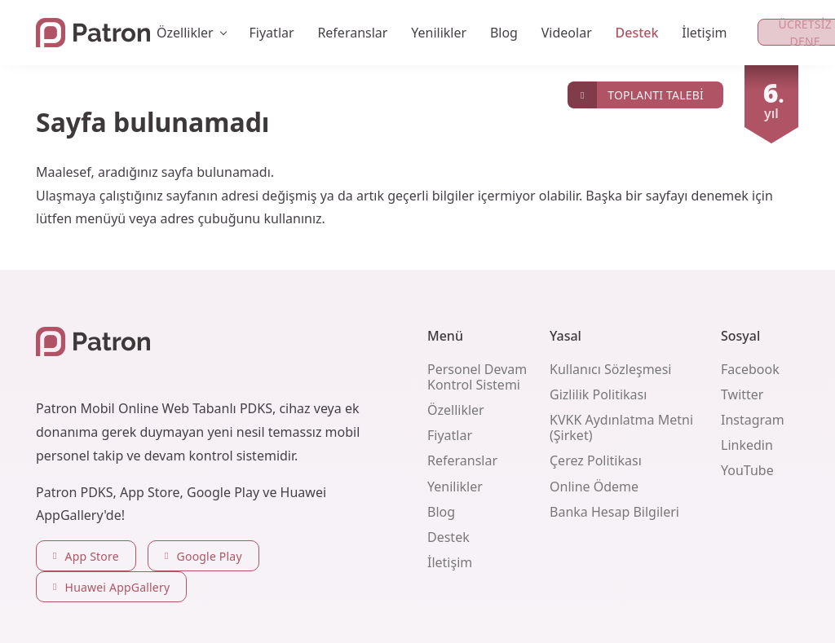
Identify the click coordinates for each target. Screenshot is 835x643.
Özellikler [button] (185, 33)
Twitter (742, 394)
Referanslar (352, 33)
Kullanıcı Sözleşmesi (610, 369)
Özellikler (455, 410)
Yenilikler (438, 33)
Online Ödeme (594, 486)
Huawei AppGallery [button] (111, 587)
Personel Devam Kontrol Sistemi (477, 377)
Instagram (752, 420)
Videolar (566, 33)
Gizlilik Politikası (598, 394)
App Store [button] (86, 556)
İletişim (704, 33)
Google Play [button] (203, 556)
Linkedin (747, 445)
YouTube (747, 470)
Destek (637, 33)
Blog (504, 33)
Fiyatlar (272, 33)
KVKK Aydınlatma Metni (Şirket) (621, 427)
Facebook (750, 369)
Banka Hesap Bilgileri (614, 512)
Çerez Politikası (596, 460)
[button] (645, 94)
